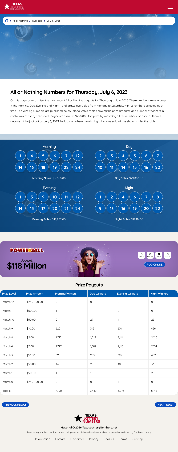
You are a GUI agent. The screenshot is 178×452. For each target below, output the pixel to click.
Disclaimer (77, 439)
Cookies (109, 439)
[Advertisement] (89, 52)
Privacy (94, 439)
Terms (123, 439)
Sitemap (137, 439)
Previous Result (15, 404)
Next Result (165, 404)
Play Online (154, 264)
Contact (60, 439)
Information (42, 439)
